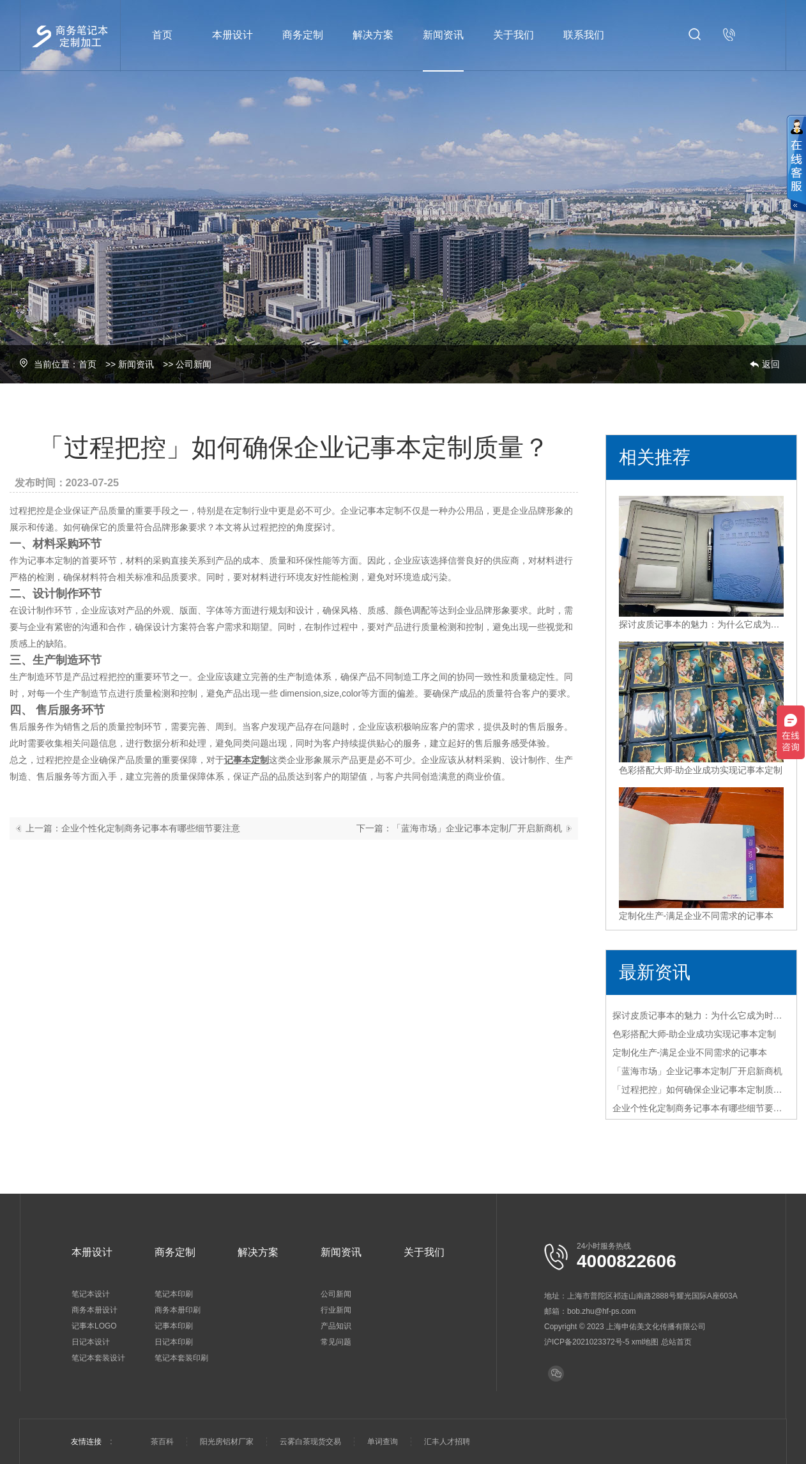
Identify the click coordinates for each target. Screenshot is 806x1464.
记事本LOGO (94, 1325)
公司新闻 (193, 364)
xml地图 (645, 1341)
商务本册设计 (95, 1310)
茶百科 (162, 1441)
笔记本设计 (91, 1294)
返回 (771, 364)
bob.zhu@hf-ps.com (601, 1311)
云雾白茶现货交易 (310, 1441)
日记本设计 (91, 1341)
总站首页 (676, 1341)
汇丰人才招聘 (447, 1441)
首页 (162, 34)
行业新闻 (336, 1310)
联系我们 (583, 34)
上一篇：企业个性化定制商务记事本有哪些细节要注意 (133, 828)
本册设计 (232, 34)
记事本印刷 (174, 1325)
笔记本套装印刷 (181, 1357)
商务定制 (302, 34)
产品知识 (336, 1325)
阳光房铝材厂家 (227, 1441)
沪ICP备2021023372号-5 (586, 1341)
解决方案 (373, 34)
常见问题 (336, 1341)
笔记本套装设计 (98, 1357)
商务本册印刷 (178, 1310)
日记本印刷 (174, 1341)
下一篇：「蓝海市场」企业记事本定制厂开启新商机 (459, 828)
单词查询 (382, 1441)
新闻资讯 (443, 34)
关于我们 (513, 34)
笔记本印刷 (174, 1294)
